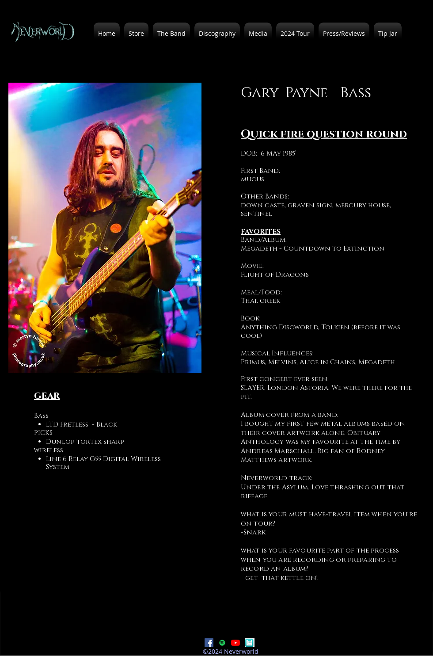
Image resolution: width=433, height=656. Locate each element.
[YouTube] (235, 642)
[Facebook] (209, 642)
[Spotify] (222, 642)
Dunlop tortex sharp (85, 441)
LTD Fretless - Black (81, 424)
